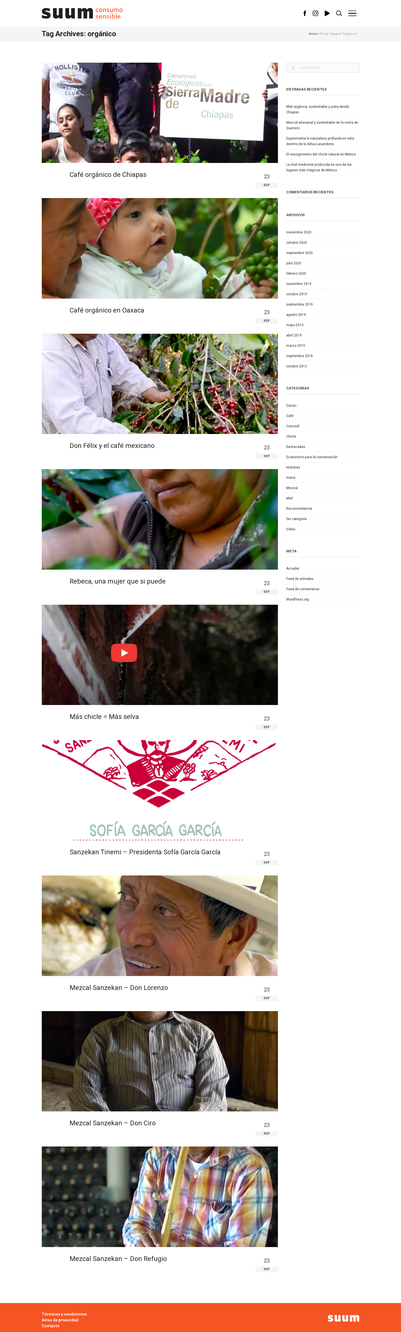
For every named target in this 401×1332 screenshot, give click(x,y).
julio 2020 (293, 263)
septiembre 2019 (299, 304)
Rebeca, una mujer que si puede (118, 581)
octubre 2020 (296, 242)
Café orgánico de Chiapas (108, 175)
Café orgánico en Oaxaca (107, 310)
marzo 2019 (295, 345)
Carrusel (292, 426)
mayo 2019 (295, 325)
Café (290, 415)
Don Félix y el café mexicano (112, 446)
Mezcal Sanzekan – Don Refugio (118, 1259)
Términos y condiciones (64, 1314)
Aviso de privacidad (60, 1320)
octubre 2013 (296, 366)
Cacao (291, 405)
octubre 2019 (296, 294)
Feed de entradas (300, 578)
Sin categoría (296, 518)
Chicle (291, 436)
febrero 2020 (296, 273)
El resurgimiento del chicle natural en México (321, 154)
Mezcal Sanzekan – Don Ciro (113, 1123)
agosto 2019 (296, 314)
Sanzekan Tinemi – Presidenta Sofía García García (145, 852)
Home (290, 477)
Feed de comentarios (302, 589)
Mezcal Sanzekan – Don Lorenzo (119, 988)
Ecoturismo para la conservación (312, 457)
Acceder (292, 568)
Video (290, 529)
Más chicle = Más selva (104, 717)
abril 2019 (294, 335)
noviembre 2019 (298, 283)
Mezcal (292, 488)
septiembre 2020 (299, 252)
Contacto (51, 1326)
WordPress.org (297, 599)
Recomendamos (299, 508)
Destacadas (295, 446)
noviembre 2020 (298, 232)
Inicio (313, 33)
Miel (289, 498)
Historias (293, 467)
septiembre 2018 (299, 355)
